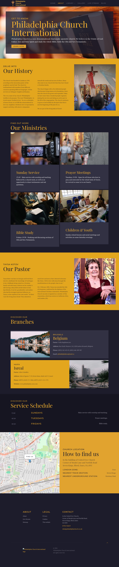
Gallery (81, 3)
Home (52, 3)
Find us (29, 456)
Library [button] (70, 3)
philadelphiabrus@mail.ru (66, 354)
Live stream (93, 3)
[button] (30, 461)
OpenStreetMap (55, 492)
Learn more (18, 46)
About (61, 3)
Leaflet (47, 492)
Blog (103, 3)
